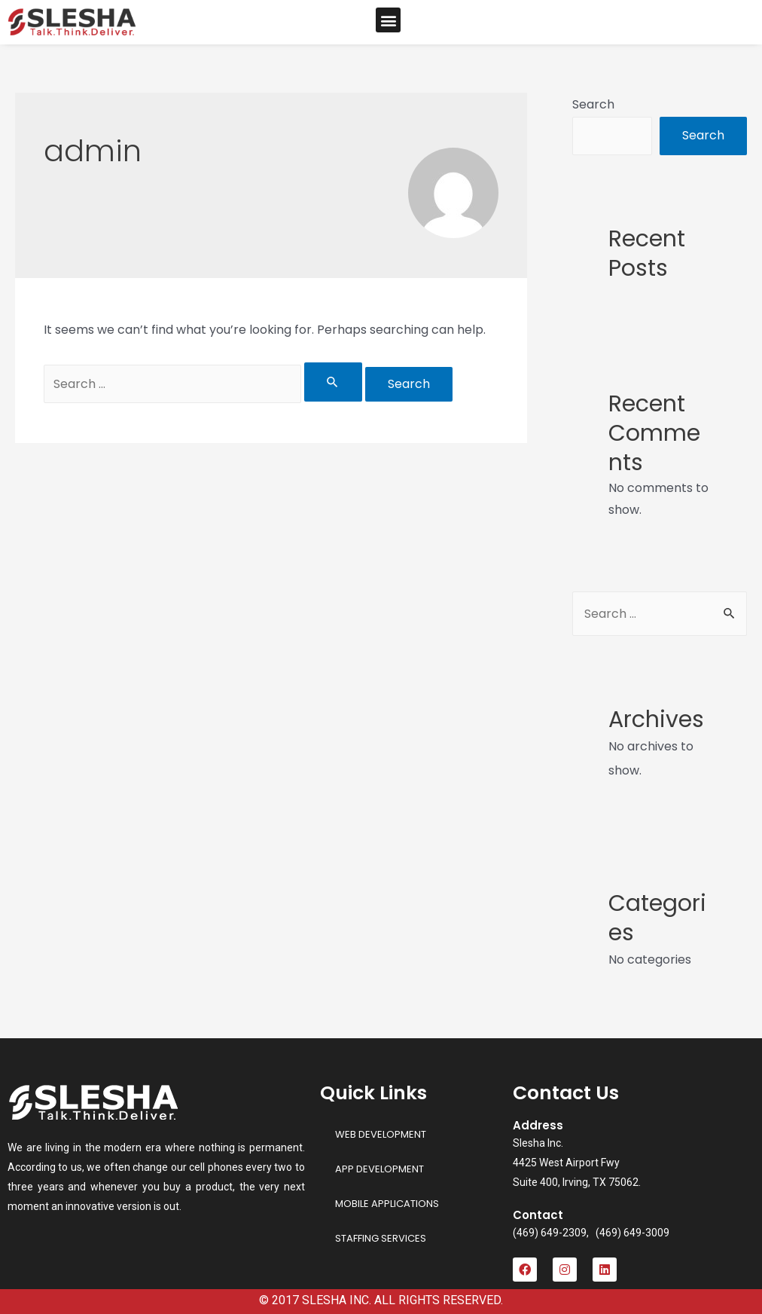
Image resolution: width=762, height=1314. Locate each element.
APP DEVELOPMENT (379, 1169)
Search (593, 104)
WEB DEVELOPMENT (380, 1134)
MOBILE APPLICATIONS (387, 1203)
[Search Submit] (332, 382)
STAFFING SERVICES (380, 1238)
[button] (388, 20)
